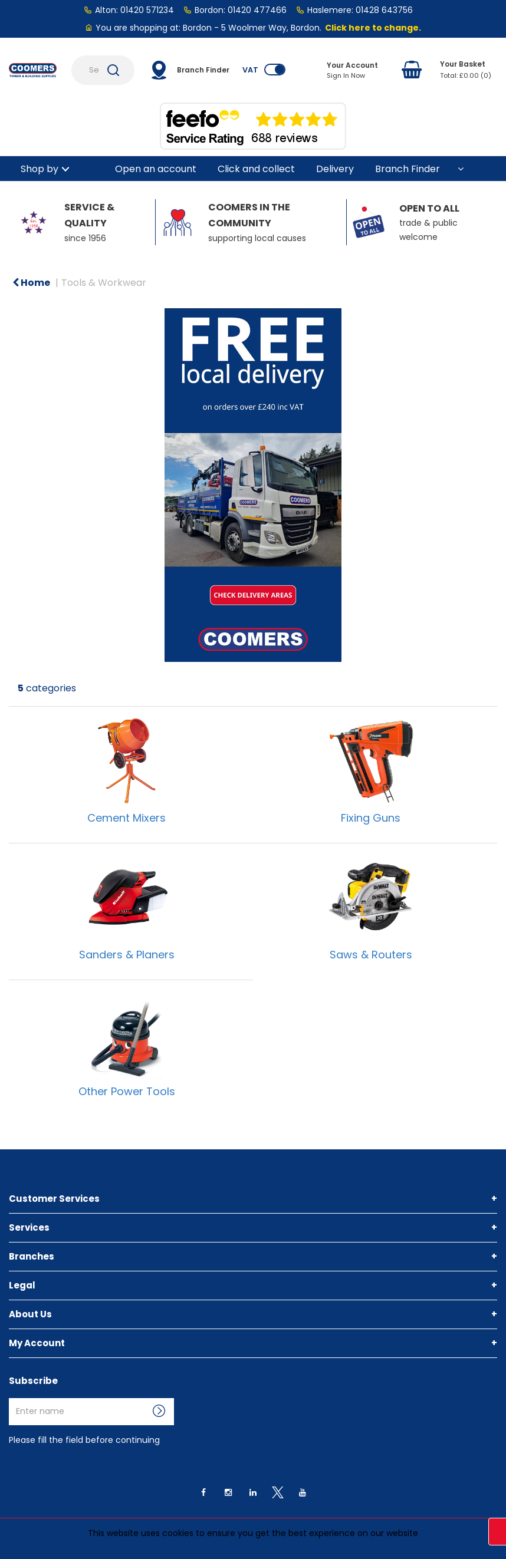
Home (31, 282)
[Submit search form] (113, 70)
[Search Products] (102, 70)
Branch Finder (407, 169)
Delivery (335, 169)
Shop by (39, 169)
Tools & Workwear (103, 282)
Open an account (155, 169)
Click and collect (256, 169)
